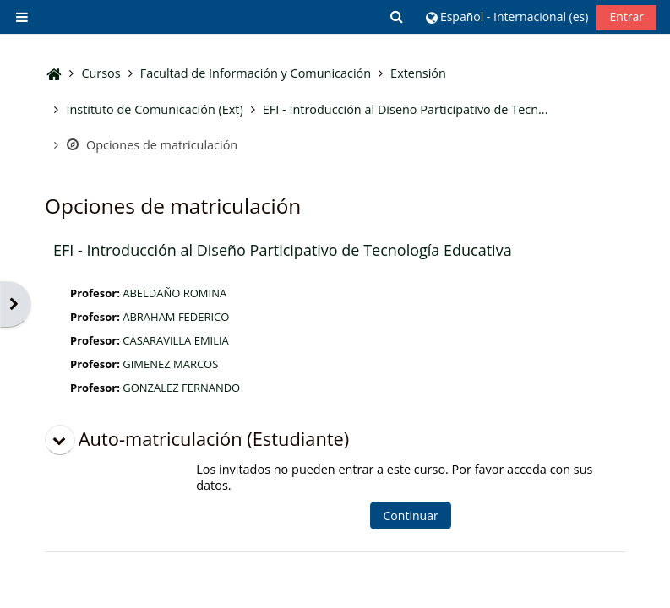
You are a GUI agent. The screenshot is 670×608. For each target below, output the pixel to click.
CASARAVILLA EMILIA (176, 340)
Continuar (410, 516)
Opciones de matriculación (151, 145)
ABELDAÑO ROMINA (174, 293)
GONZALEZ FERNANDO (181, 387)
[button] (398, 16)
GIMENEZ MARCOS (170, 364)
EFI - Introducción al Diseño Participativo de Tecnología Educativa (282, 250)
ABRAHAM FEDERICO (176, 316)
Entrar (626, 16)
